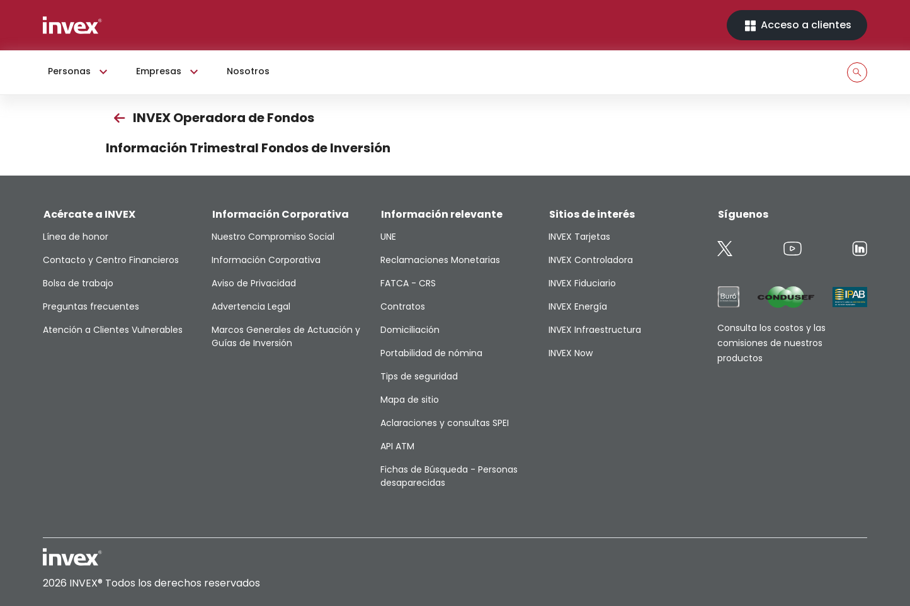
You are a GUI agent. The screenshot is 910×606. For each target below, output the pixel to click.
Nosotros (248, 71)
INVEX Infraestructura (595, 329)
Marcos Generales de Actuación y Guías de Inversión (286, 336)
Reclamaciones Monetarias (440, 260)
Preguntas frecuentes (91, 306)
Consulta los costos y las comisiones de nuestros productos (771, 343)
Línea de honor (75, 236)
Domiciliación (410, 329)
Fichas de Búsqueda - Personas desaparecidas (449, 476)
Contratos (402, 306)
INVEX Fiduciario (582, 283)
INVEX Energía (578, 306)
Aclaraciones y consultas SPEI (444, 423)
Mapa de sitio (409, 399)
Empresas (169, 71)
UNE (388, 236)
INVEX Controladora (591, 260)
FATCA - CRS (408, 283)
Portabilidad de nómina (431, 353)
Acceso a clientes (796, 25)
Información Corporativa (266, 260)
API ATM (397, 446)
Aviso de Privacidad (254, 283)
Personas (79, 71)
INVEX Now (571, 353)
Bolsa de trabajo (78, 283)
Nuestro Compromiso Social (273, 236)
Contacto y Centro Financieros (111, 260)
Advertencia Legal (251, 306)
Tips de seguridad (419, 376)
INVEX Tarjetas (579, 236)
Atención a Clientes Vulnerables (113, 329)
